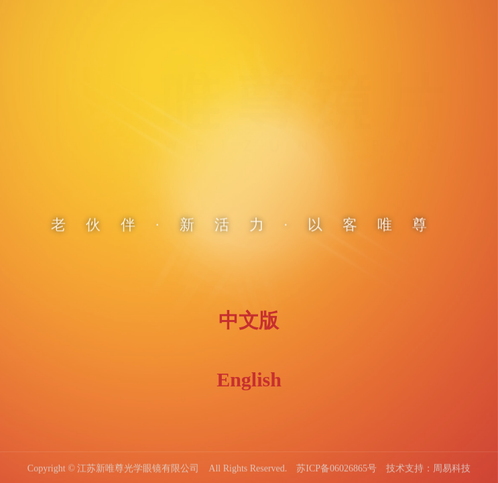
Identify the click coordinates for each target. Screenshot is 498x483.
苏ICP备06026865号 (336, 469)
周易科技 (452, 469)
